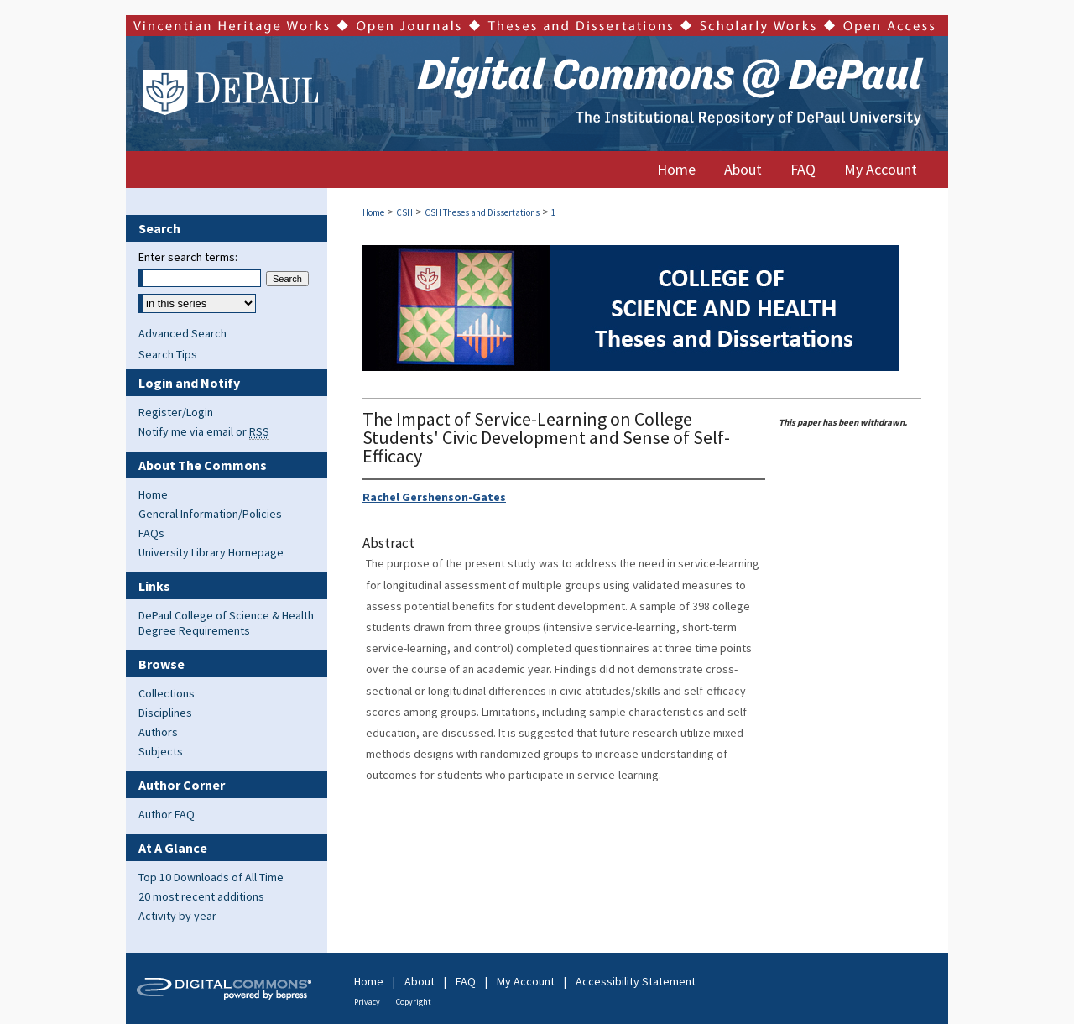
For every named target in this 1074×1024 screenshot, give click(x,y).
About (419, 981)
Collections (166, 693)
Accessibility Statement (636, 981)
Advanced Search (182, 333)
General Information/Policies (210, 513)
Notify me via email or (203, 431)
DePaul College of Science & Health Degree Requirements (226, 623)
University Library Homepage (211, 552)
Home (373, 212)
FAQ (466, 981)
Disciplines (165, 712)
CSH (404, 212)
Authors (158, 731)
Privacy (367, 1001)
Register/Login (175, 412)
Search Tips (167, 354)
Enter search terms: (187, 256)
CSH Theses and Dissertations (482, 212)
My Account (526, 981)
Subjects (160, 751)
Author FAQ (166, 814)
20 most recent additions (201, 896)
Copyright (413, 1001)
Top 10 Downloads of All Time (211, 877)
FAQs (151, 533)
